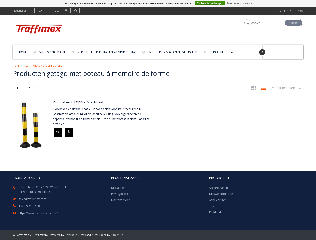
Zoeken (293, 23)
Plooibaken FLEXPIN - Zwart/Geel (78, 102)
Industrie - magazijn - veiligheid (173, 52)
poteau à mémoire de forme (48, 65)
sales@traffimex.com (32, 199)
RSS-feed (215, 212)
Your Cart (274, 50)
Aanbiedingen (218, 200)
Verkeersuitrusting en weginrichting (107, 52)
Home (23, 52)
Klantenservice (120, 200)
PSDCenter (117, 235)
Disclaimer (118, 188)
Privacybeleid (119, 194)
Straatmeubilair (222, 52)
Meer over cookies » (239, 3)
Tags (25, 65)
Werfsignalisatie (53, 52)
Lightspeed (71, 235)
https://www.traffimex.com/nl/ (38, 213)
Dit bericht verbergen (210, 3)
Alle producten (218, 188)
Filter (23, 88)
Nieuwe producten (221, 194)
